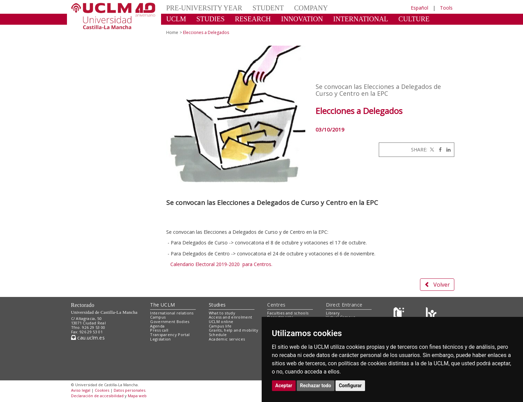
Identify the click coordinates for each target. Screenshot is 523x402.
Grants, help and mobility (233, 330)
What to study (222, 312)
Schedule (218, 334)
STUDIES (210, 19)
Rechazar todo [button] (315, 385)
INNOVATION (302, 19)
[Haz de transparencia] (400, 314)
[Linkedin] (447, 149)
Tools (446, 7)
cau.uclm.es (88, 337)
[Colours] (431, 314)
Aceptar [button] (284, 385)
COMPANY (311, 8)
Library (333, 312)
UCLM (176, 19)
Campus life (220, 326)
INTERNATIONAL (360, 19)
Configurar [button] (350, 385)
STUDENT (268, 8)
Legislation (160, 339)
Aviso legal (80, 390)
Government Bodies (170, 321)
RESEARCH (253, 19)
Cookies (102, 390)
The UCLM (162, 304)
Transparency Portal (170, 334)
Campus (158, 317)
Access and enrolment (230, 317)
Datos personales (129, 390)
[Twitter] (431, 149)
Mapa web (137, 395)
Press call (159, 330)
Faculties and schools (287, 312)
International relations (172, 312)
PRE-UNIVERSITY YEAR (204, 8)
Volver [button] (437, 284)
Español (419, 7)
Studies (217, 304)
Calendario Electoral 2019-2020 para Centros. (221, 264)
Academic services (227, 339)
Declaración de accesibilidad (97, 395)
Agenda (157, 326)
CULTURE (413, 19)
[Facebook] (438, 149)
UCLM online (221, 321)
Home (172, 32)
